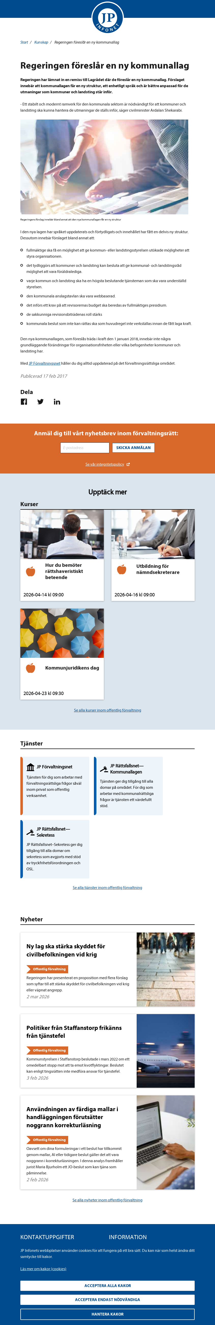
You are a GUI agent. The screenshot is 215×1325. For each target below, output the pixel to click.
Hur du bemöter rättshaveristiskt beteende (64, 571)
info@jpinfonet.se (35, 1231)
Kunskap (41, 42)
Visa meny (25, 10)
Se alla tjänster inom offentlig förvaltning (107, 836)
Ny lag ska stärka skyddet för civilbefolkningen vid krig (65, 898)
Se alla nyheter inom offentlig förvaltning (107, 1148)
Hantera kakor (107, 1314)
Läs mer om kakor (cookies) (43, 1269)
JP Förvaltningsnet (44, 363)
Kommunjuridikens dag (72, 667)
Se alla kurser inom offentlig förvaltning (107, 709)
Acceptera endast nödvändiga (107, 1299)
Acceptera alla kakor (107, 1285)
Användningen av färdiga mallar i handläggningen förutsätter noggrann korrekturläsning (72, 1065)
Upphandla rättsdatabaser (131, 1206)
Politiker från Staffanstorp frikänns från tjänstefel (74, 980)
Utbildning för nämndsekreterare (158, 569)
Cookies (115, 1223)
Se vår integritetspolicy (104, 464)
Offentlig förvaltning (49, 917)
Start (24, 42)
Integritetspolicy (123, 1198)
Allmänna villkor (123, 1215)
